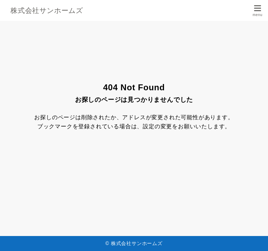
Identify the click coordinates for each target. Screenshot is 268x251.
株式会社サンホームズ (46, 10)
